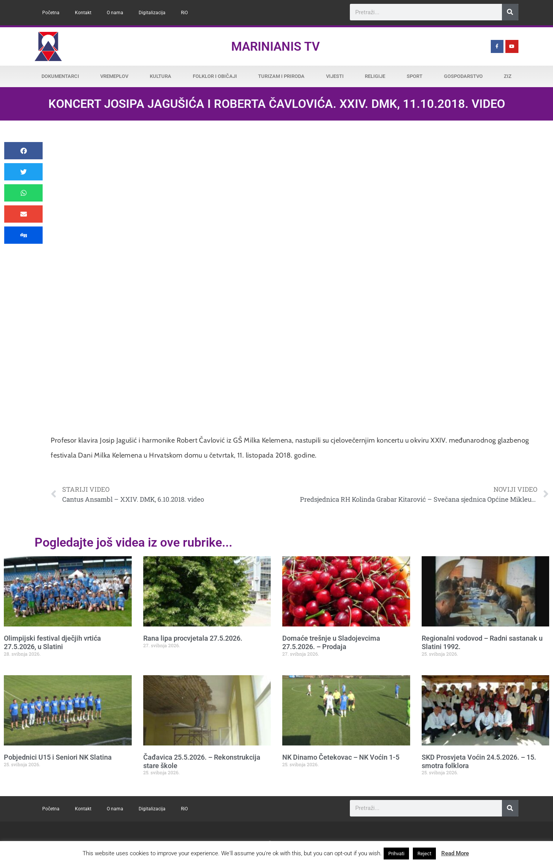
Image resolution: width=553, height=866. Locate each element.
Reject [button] (424, 853)
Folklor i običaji (215, 76)
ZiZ (508, 76)
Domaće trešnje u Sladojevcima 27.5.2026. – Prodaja (331, 642)
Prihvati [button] (396, 853)
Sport (414, 76)
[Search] (510, 12)
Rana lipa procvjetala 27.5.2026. (192, 638)
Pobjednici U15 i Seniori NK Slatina (58, 757)
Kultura (160, 76)
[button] (23, 150)
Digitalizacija (152, 12)
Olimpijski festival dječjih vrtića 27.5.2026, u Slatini (52, 642)
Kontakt (83, 12)
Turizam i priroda (281, 76)
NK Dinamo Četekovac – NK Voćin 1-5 (340, 757)
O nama (115, 12)
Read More (455, 853)
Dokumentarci (60, 76)
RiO (184, 12)
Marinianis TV (275, 46)
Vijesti (335, 76)
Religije (375, 76)
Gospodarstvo (463, 76)
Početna (51, 12)
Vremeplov (114, 76)
